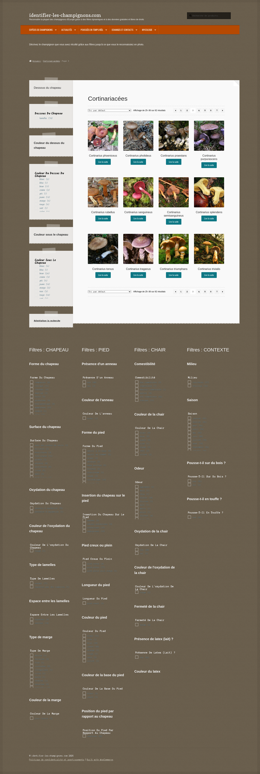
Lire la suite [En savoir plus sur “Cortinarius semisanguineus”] (173, 221)
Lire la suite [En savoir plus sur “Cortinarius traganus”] (138, 274)
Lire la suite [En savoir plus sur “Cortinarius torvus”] (103, 274)
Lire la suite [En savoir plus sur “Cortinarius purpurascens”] (209, 165)
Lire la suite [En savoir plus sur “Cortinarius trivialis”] (209, 274)
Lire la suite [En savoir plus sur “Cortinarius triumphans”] (173, 274)
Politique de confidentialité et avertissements (56, 760)
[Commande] (109, 110)
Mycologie (147, 29)
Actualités (66, 29)
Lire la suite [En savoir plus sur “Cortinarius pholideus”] (138, 161)
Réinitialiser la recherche (47, 320)
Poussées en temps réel (92, 29)
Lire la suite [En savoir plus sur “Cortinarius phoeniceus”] (103, 161)
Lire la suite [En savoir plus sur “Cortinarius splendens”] (209, 218)
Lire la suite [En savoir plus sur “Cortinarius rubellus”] (103, 218)
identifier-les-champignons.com (65, 15)
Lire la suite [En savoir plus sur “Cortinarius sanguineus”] (138, 218)
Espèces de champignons (41, 29)
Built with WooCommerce (100, 760)
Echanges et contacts (122, 29)
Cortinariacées (51, 61)
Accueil (36, 61)
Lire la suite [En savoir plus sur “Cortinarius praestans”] (173, 161)
